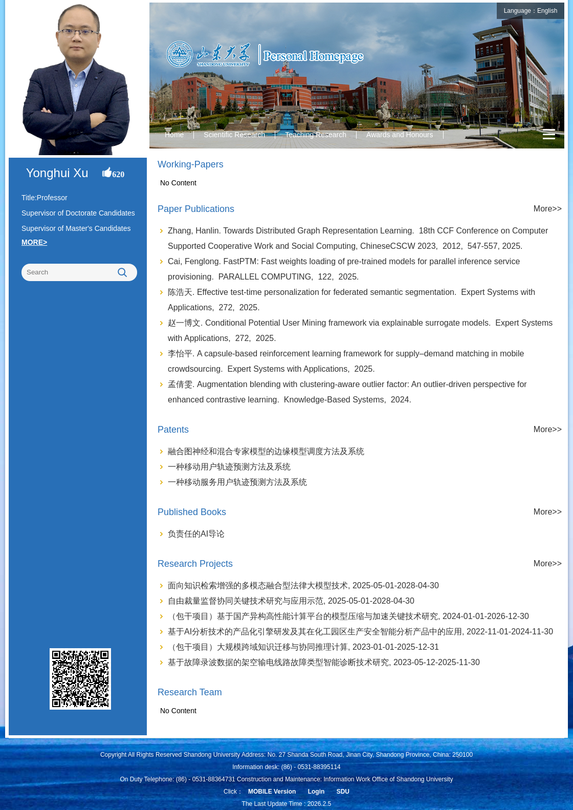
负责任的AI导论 (196, 533)
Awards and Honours (399, 135)
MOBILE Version (272, 791)
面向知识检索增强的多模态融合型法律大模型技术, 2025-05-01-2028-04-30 (303, 585)
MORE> (34, 242)
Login (316, 791)
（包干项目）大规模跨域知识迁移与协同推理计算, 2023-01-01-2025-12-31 (303, 647)
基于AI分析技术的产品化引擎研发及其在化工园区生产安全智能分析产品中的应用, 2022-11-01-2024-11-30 (360, 631)
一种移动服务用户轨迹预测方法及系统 (237, 482)
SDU (343, 791)
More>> (548, 208)
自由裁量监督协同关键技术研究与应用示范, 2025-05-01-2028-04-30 (291, 600)
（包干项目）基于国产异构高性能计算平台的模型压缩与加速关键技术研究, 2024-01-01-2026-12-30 (348, 616)
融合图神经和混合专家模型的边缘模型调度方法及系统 (266, 451)
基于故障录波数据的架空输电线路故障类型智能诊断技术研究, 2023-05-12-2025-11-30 (324, 662)
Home (174, 135)
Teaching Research (315, 135)
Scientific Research (234, 135)
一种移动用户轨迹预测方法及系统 (229, 466)
